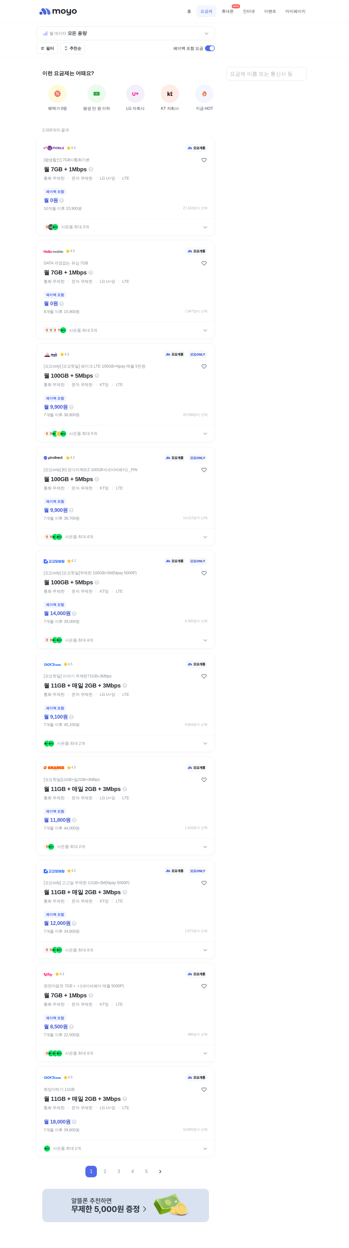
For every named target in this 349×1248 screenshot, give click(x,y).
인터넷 (249, 11)
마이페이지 (295, 11)
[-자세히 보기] (125, 1205)
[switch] (210, 48)
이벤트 (270, 11)
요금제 (206, 11)
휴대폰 (230, 9)
